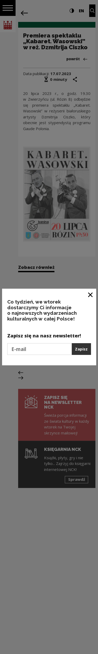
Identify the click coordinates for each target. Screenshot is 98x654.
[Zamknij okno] (90, 294)
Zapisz (81, 349)
